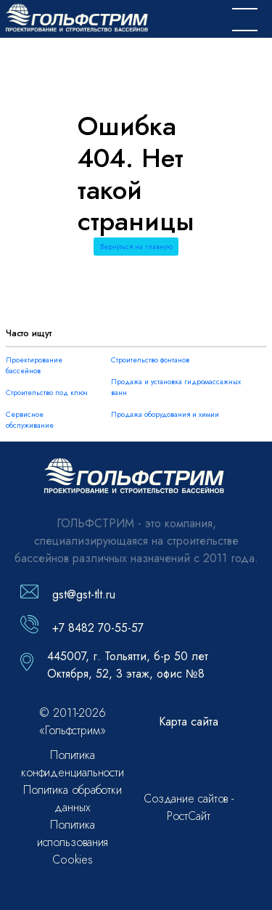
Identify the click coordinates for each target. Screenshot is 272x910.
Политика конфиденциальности (72, 764)
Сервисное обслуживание (30, 420)
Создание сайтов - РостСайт (189, 807)
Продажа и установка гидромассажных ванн (176, 387)
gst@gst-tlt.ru (83, 594)
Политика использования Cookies (73, 842)
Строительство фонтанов (150, 359)
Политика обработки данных (72, 798)
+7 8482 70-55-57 (98, 627)
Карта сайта (188, 721)
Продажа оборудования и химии (165, 414)
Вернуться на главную (136, 246)
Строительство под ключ (47, 392)
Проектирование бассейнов (34, 365)
